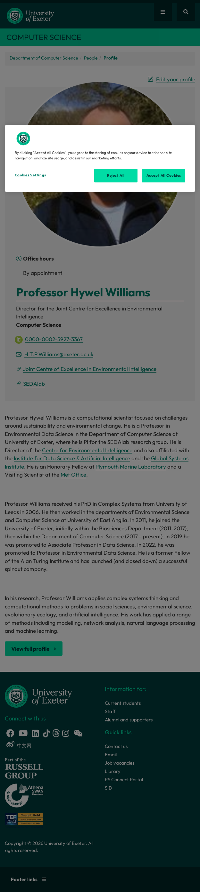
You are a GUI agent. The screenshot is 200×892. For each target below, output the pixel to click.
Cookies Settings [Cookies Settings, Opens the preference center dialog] (30, 175)
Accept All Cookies (163, 175)
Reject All (116, 175)
